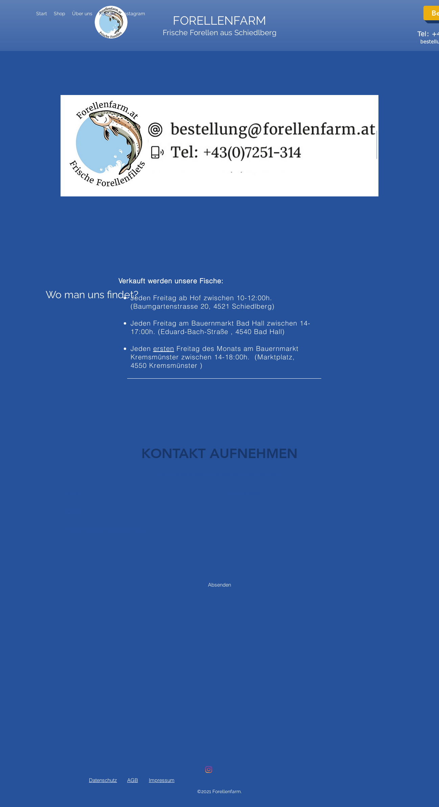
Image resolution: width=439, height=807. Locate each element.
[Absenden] (219, 584)
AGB (132, 780)
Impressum (162, 780)
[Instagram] (208, 769)
